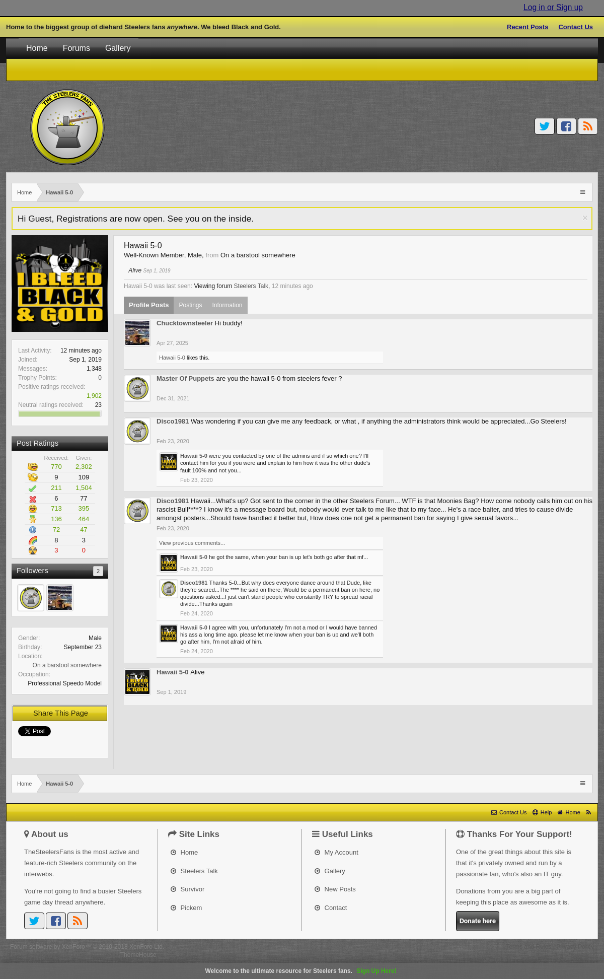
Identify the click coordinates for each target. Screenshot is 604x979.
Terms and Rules (528, 946)
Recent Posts (527, 27)
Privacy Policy (575, 946)
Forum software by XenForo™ (87, 946)
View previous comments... (192, 543)
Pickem (186, 908)
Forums (76, 48)
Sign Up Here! (376, 970)
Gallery (118, 48)
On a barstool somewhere (67, 665)
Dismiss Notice (585, 218)
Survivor (187, 889)
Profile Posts (149, 305)
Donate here (478, 921)
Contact (331, 908)
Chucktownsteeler (185, 323)
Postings (190, 305)
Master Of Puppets (185, 378)
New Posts (335, 889)
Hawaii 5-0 (172, 358)
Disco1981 (173, 421)
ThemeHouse (138, 954)
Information (227, 305)
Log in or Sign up (553, 7)
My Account (336, 852)
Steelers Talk (251, 286)
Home (37, 48)
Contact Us (575, 27)
